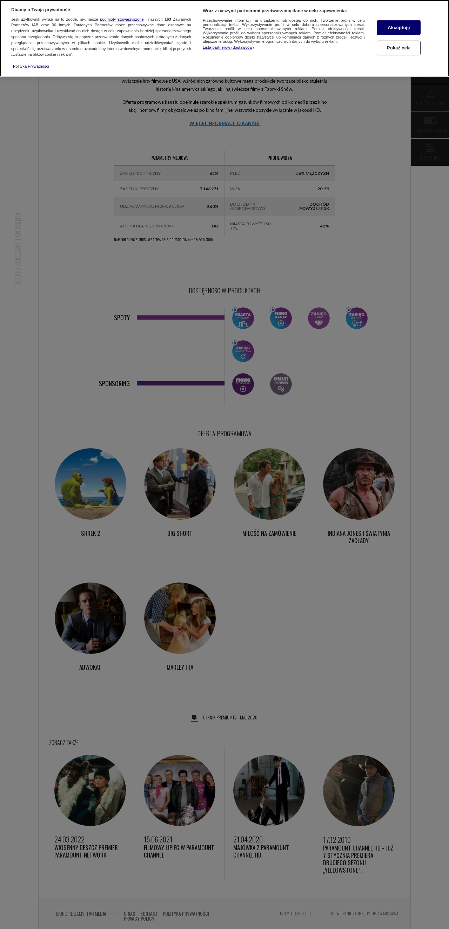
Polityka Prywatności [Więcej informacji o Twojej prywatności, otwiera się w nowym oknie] (31, 66)
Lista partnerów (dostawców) (228, 47)
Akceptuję (399, 27)
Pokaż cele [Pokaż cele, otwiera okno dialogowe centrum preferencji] (399, 47)
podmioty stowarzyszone (122, 19)
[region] (224, 38)
